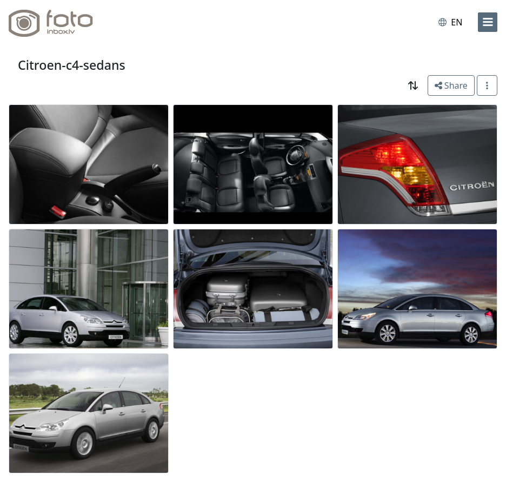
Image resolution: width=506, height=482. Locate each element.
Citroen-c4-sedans (71, 65)
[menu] (487, 22)
